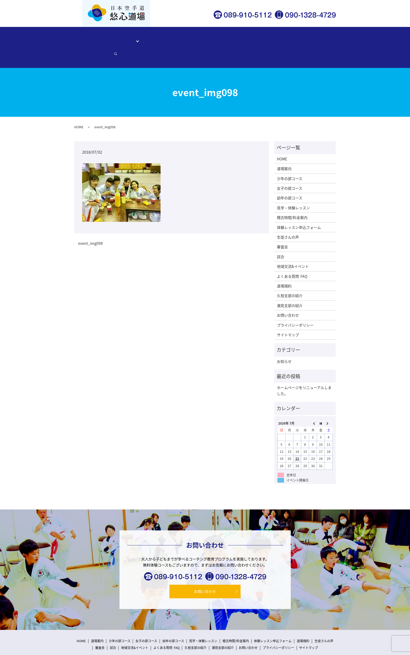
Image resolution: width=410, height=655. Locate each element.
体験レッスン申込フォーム (269, 37)
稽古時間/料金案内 (199, 37)
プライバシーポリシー (295, 306)
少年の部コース (289, 160)
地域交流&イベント (293, 248)
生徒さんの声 (230, 37)
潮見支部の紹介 (290, 287)
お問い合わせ (306, 37)
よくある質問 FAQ (292, 257)
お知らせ (284, 343)
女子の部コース (289, 170)
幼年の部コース (289, 179)
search (326, 38)
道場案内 (114, 37)
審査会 (282, 228)
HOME (97, 37)
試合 (280, 238)
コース (132, 37)
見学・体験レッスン (162, 37)
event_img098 (90, 225)
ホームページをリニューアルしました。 (304, 372)
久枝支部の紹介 (290, 277)
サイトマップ (288, 316)
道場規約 (284, 267)
